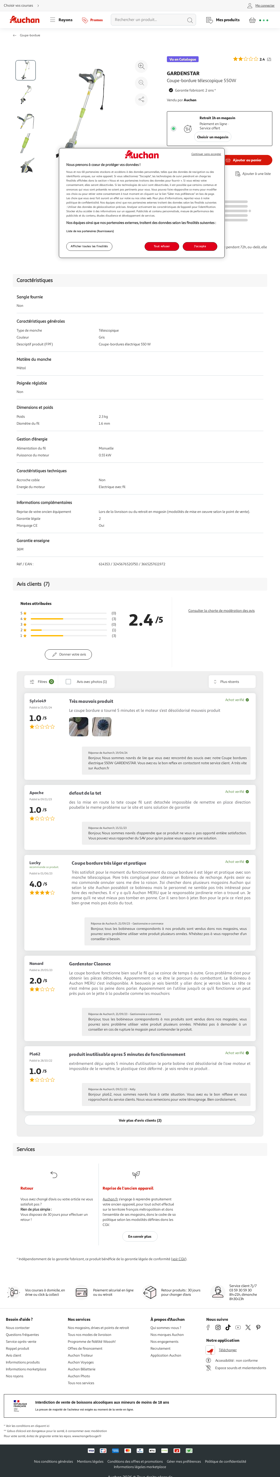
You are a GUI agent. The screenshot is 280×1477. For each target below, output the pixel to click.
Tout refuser (162, 246)
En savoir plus (140, 1236)
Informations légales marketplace (140, 1467)
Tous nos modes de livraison (89, 1335)
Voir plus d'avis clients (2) (140, 1120)
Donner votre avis (72, 654)
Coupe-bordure (30, 35)
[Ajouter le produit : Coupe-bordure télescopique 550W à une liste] (252, 173)
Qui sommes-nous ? (165, 1328)
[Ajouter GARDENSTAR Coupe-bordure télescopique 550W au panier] (242, 160)
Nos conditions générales (53, 1461)
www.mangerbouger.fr (86, 1436)
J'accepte (200, 246)
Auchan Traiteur (80, 1355)
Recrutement (160, 1348)
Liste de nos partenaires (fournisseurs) (90, 231)
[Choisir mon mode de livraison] (23, 5)
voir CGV (178, 1259)
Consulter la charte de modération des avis (221, 610)
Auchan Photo (79, 1376)
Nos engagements (164, 1341)
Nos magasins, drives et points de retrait (98, 1328)
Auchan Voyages (81, 1362)
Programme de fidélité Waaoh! (92, 1341)
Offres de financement (85, 1348)
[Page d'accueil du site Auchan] (26, 19)
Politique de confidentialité (225, 1461)
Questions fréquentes (22, 1335)
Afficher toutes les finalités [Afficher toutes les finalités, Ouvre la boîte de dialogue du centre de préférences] (89, 246)
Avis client (13, 1355)
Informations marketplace (26, 1369)
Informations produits (23, 1362)
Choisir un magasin (212, 137)
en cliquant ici (40, 1426)
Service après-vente (21, 1341)
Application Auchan (165, 1355)
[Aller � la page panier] (258, 19)
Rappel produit (17, 1348)
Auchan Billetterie (81, 1369)
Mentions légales (90, 1461)
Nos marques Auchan (167, 1335)
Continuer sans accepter (206, 154)
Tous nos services (81, 1383)
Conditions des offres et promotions (135, 1461)
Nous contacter (18, 1328)
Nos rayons (14, 1376)
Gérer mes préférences (184, 1461)
